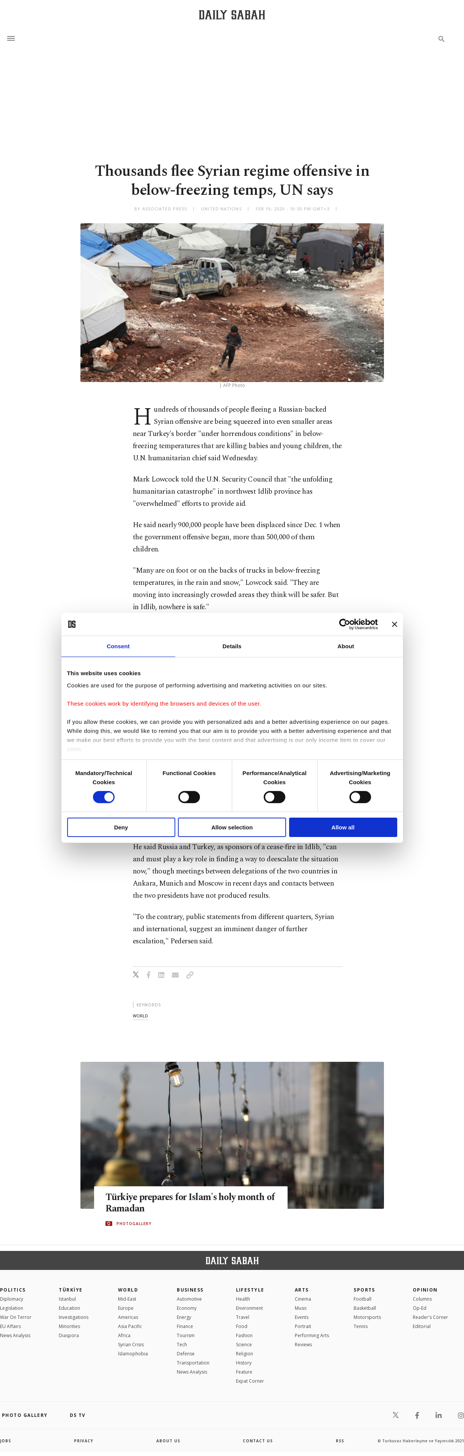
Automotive (189, 1299)
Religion (244, 1353)
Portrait (303, 1326)
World (128, 1290)
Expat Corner (250, 1381)
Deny (121, 827)
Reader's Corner (430, 1317)
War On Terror (15, 1317)
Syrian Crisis (131, 1344)
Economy (187, 1308)
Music (301, 1308)
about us (168, 1440)
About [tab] (346, 646)
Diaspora (69, 1335)
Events (301, 1317)
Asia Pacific (130, 1326)
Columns (422, 1299)
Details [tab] (232, 646)
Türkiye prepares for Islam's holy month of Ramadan (187, 1203)
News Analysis (15, 1335)
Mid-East (127, 1299)
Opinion (425, 1290)
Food (241, 1326)
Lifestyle (250, 1290)
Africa (124, 1335)
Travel (242, 1317)
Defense (186, 1353)
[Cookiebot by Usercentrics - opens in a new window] (344, 624)
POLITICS (13, 1290)
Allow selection (232, 827)
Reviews (303, 1344)
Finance (185, 1326)
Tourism (186, 1335)
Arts (302, 1290)
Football (362, 1299)
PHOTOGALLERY (133, 1223)
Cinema (303, 1299)
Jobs (5, 1440)
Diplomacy (11, 1299)
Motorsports (367, 1317)
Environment (249, 1308)
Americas (128, 1317)
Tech (182, 1344)
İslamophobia (133, 1353)
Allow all (343, 827)
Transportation (193, 1363)
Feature (244, 1372)
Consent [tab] (118, 646)
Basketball (365, 1308)
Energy (184, 1317)
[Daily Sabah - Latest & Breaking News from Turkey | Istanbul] (232, 14)
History (244, 1363)
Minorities (69, 1326)
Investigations (73, 1317)
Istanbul (67, 1299)
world (140, 1016)
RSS (340, 1440)
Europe (126, 1308)
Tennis (361, 1326)
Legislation (11, 1308)
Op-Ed (419, 1308)
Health (243, 1299)
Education (69, 1308)
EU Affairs (10, 1326)
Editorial (422, 1326)
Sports (364, 1290)
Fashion (244, 1335)
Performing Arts (312, 1335)
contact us (258, 1440)
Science (244, 1344)
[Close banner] (394, 624)
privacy (83, 1440)
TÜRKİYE (70, 1290)
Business (190, 1290)
